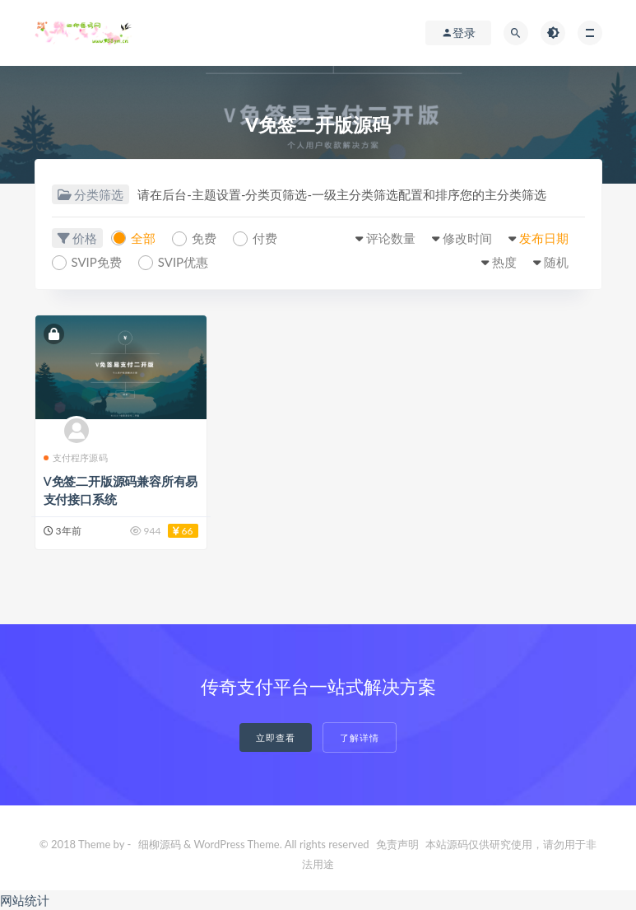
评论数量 (390, 238)
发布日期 (544, 238)
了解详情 (359, 737)
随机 (556, 261)
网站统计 (24, 900)
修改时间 (467, 238)
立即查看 (275, 737)
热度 (504, 261)
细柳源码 (159, 844)
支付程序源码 (76, 457)
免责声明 (397, 844)
